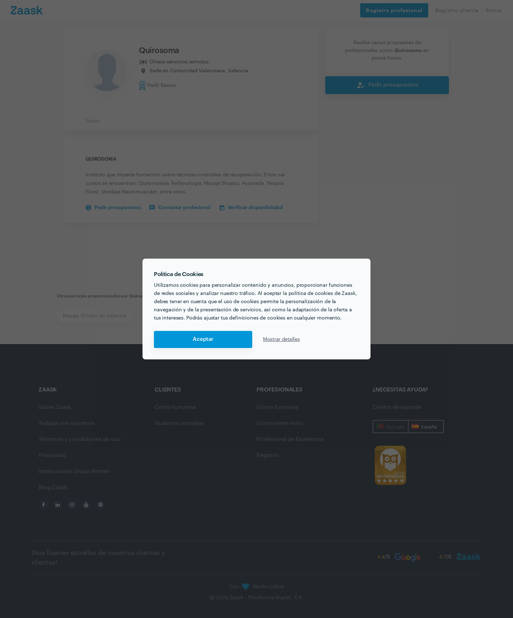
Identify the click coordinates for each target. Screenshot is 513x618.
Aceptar (203, 339)
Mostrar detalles (281, 339)
